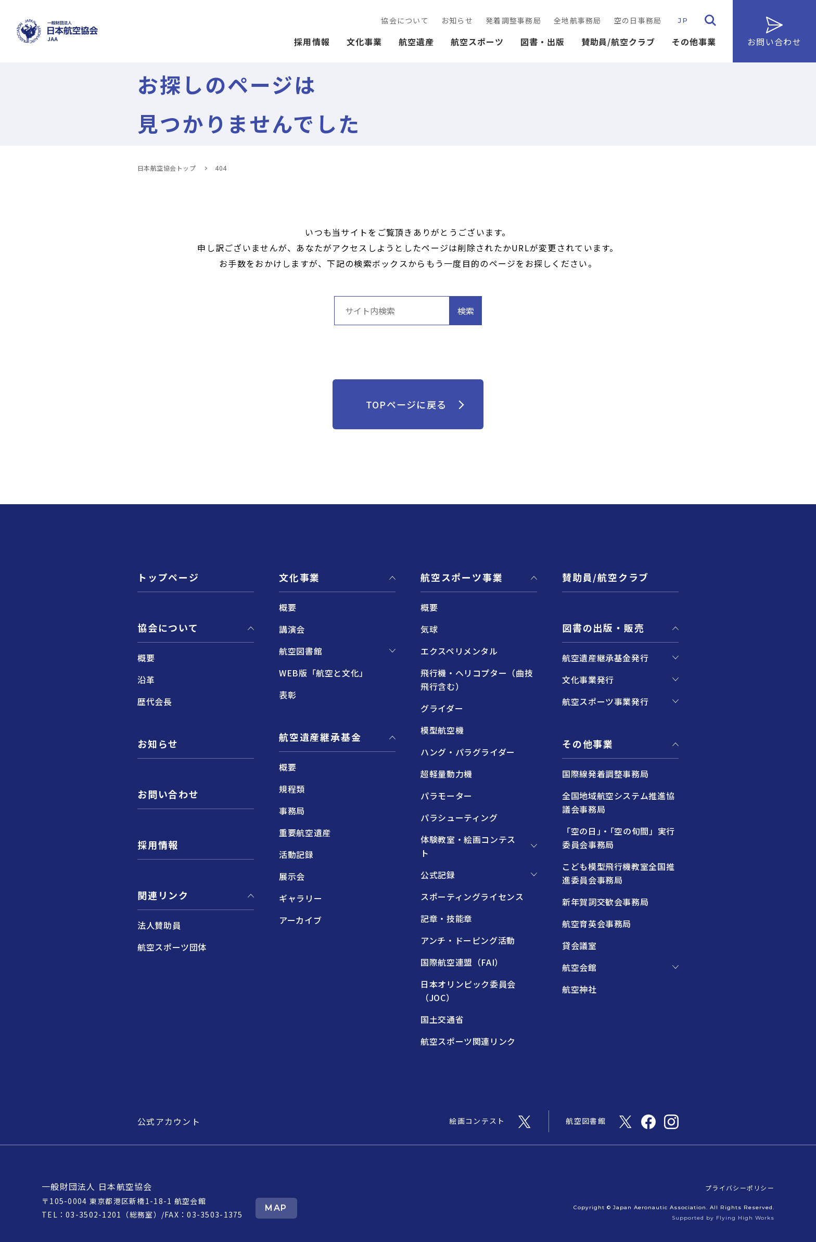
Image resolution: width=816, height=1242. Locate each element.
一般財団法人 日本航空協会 (97, 1186)
